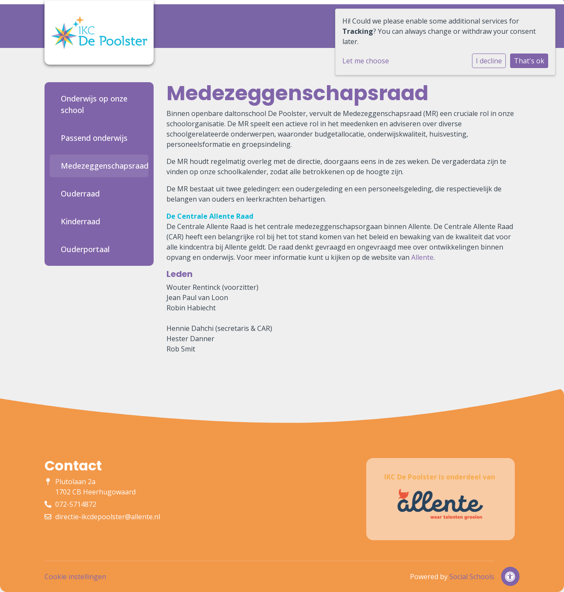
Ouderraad (80, 193)
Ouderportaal (85, 249)
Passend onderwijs (94, 138)
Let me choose (365, 60)
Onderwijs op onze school (94, 104)
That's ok (529, 60)
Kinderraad (80, 221)
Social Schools (471, 576)
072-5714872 (75, 504)
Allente (422, 257)
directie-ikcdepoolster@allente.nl (107, 516)
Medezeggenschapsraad (102, 166)
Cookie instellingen (75, 576)
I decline (489, 60)
